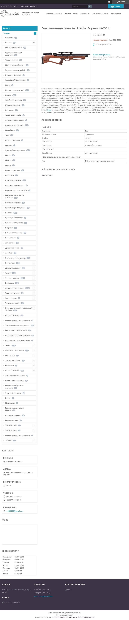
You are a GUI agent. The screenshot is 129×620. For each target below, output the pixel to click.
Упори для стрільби (13, 115)
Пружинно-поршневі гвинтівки (13, 54)
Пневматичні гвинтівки (14, 125)
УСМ (7, 135)
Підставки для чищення (14, 185)
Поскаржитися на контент (62, 617)
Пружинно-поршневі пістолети (17, 335)
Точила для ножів (12, 303)
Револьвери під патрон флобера (14, 196)
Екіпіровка (9, 283)
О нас (75, 13)
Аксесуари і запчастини (14, 288)
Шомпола (9, 38)
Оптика (8, 43)
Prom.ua (77, 613)
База (49, 110)
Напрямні (9, 228)
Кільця (8, 155)
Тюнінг (8, 273)
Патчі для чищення (13, 203)
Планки (8, 95)
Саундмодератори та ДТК (16, 190)
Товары (67, 13)
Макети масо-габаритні (14, 65)
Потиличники (10, 238)
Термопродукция (12, 293)
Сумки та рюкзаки (12, 170)
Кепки (7, 85)
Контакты (85, 13)
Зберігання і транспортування (17, 325)
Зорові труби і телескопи (15, 80)
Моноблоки (10, 130)
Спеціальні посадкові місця (16, 330)
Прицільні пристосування (15, 208)
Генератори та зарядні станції (17, 320)
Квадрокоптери (11, 420)
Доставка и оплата (100, 13)
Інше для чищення (12, 140)
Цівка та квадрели (12, 105)
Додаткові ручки (12, 248)
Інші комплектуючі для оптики (17, 340)
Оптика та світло (12, 278)
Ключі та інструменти (14, 223)
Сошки (8, 165)
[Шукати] (90, 6)
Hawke (8, 398)
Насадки (8, 213)
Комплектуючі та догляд (15, 258)
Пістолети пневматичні (14, 90)
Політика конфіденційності (83, 617)
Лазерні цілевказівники (14, 120)
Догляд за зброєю (12, 268)
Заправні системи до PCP (15, 70)
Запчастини (9, 243)
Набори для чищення (13, 233)
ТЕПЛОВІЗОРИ (11, 430)
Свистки (8, 145)
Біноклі (8, 160)
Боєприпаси (10, 263)
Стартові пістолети (13, 180)
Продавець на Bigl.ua (64, 615)
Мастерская (116, 13)
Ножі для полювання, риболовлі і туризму (18, 309)
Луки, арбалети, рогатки (15, 150)
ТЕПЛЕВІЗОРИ (11, 425)
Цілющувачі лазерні (13, 75)
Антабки (8, 253)
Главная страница (54, 13)
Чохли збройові (11, 60)
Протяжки (9, 175)
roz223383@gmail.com (14, 511)
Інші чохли (9, 110)
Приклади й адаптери (14, 218)
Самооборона (11, 298)
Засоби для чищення (13, 100)
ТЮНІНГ (8, 440)
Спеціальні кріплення (13, 48)
